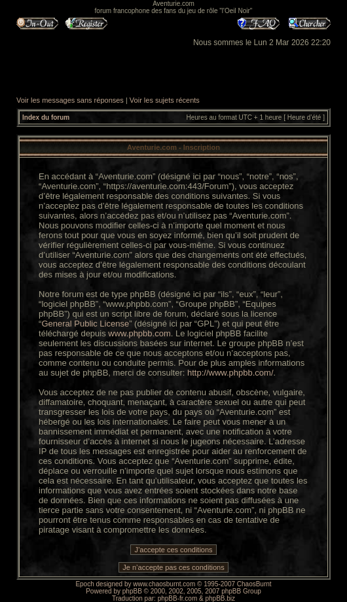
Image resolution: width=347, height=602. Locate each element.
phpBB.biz (220, 598)
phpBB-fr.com (178, 598)
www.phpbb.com (139, 333)
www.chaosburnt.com (164, 584)
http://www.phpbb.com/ (230, 373)
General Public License (85, 323)
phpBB (132, 591)
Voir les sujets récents (165, 100)
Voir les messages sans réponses (70, 100)
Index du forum (45, 117)
